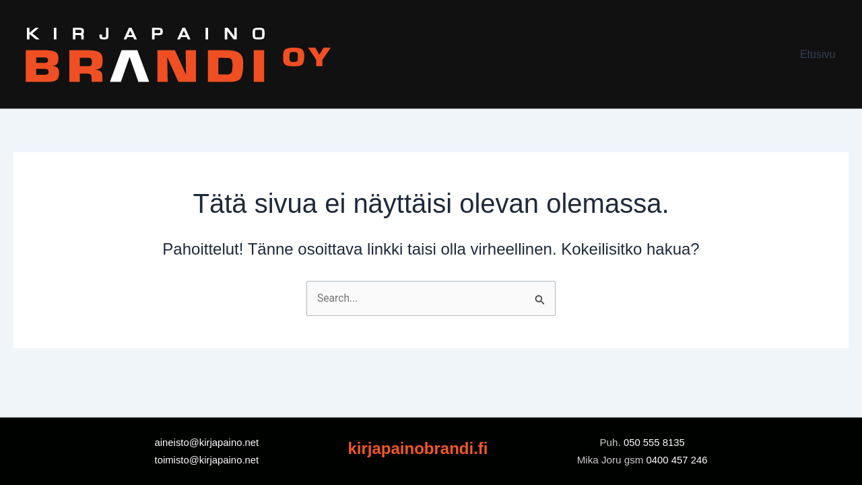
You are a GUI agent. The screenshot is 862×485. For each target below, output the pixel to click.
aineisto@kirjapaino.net (206, 442)
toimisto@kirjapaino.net (206, 459)
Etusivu (820, 54)
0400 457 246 (676, 459)
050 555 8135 (655, 442)
